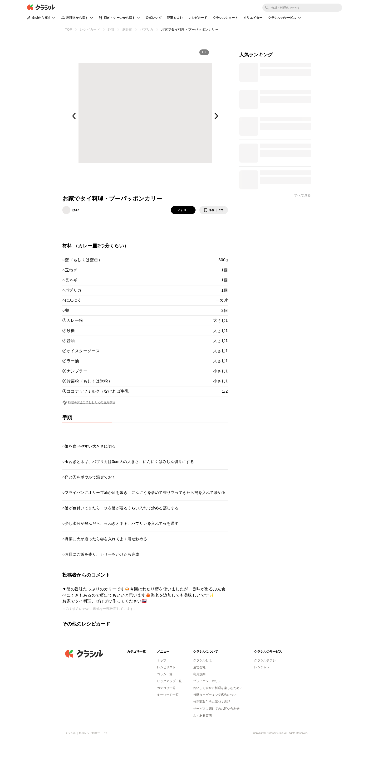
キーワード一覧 (168, 695)
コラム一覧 (164, 674)
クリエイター (253, 17)
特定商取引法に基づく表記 (211, 701)
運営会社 (199, 667)
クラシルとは (202, 660)
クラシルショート (225, 17)
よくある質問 (202, 715)
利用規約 (199, 674)
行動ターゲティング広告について (216, 695)
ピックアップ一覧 (169, 681)
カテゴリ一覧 (166, 688)
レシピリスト (166, 667)
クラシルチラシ (265, 660)
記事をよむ (175, 17)
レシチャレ (262, 667)
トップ (161, 660)
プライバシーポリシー (208, 681)
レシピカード (197, 17)
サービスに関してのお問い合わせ (216, 708)
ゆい (75, 210)
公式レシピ (153, 17)
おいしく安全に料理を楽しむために (218, 688)
